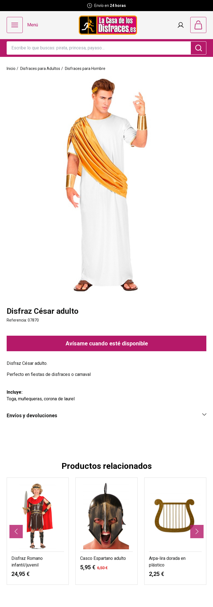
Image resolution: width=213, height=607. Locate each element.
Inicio (11, 68)
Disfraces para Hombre (85, 68)
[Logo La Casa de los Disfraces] (108, 25)
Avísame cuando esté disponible (106, 343)
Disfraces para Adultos (40, 68)
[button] (16, 531)
